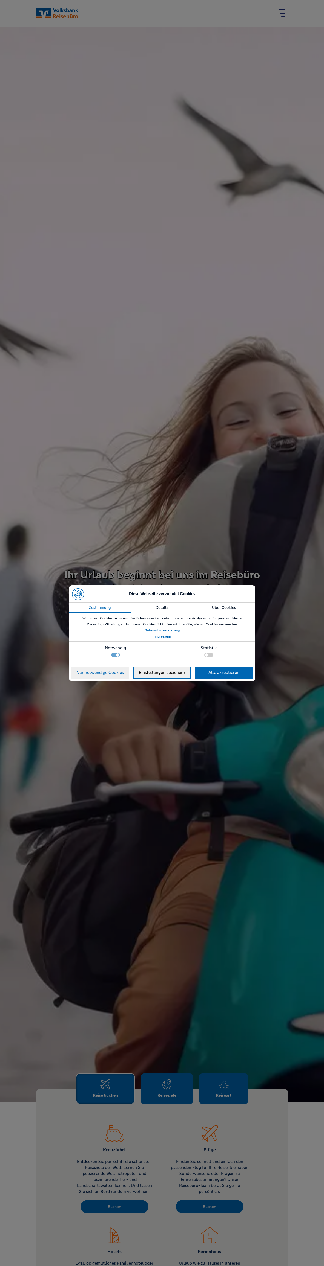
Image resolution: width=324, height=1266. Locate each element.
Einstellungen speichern (162, 672)
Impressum (162, 636)
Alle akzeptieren (223, 672)
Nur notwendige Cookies (100, 672)
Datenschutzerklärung (162, 630)
